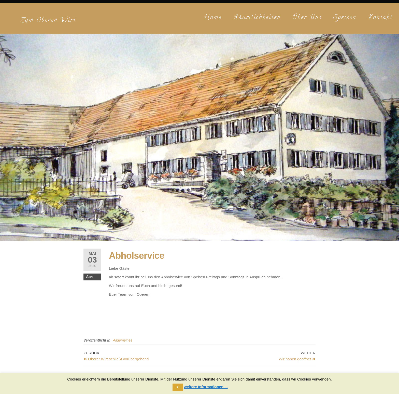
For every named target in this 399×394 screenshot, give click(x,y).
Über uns (307, 18)
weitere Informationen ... (206, 387)
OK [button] (178, 387)
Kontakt (380, 18)
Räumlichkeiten (257, 18)
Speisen (344, 18)
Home (213, 18)
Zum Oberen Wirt (48, 21)
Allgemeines (122, 340)
